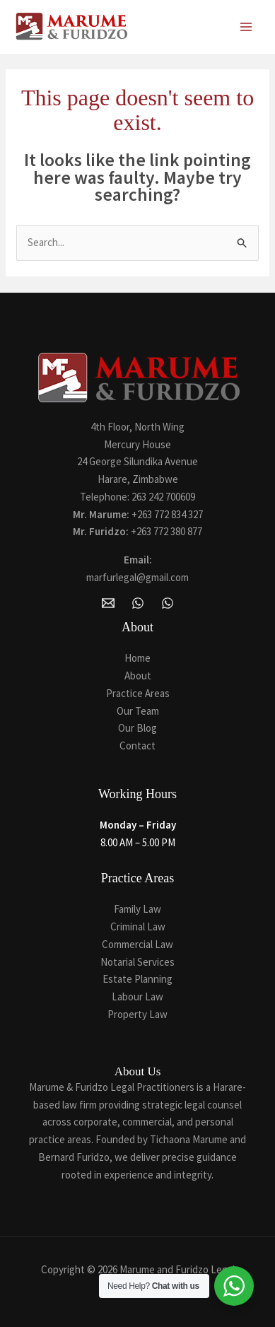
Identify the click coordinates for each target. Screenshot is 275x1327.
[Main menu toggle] (246, 27)
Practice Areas (138, 693)
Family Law (137, 909)
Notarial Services (137, 962)
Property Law (137, 1014)
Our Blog (137, 728)
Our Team (138, 711)
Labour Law (137, 996)
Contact (137, 745)
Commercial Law (137, 944)
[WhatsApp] (137, 603)
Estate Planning (137, 979)
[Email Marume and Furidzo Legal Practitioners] (108, 603)
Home (137, 658)
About (137, 675)
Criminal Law (137, 926)
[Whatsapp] (167, 603)
